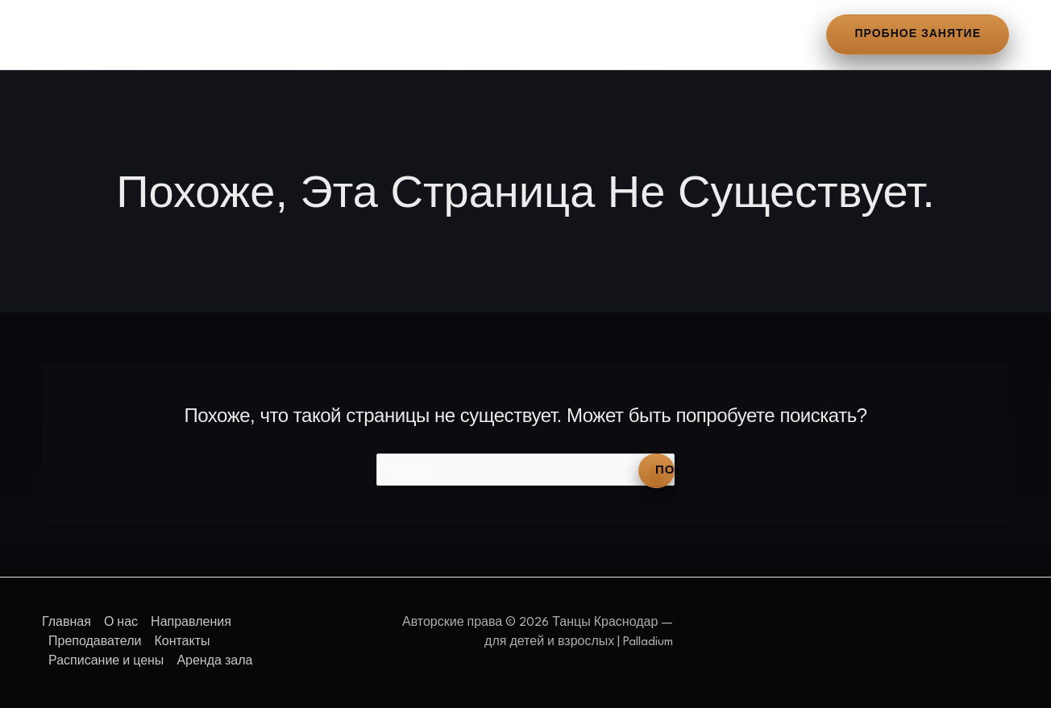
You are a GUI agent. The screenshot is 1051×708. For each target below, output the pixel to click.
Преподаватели (360, 34)
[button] (917, 34)
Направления (239, 34)
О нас (150, 34)
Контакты (469, 34)
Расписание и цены (594, 34)
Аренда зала (726, 34)
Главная (77, 34)
